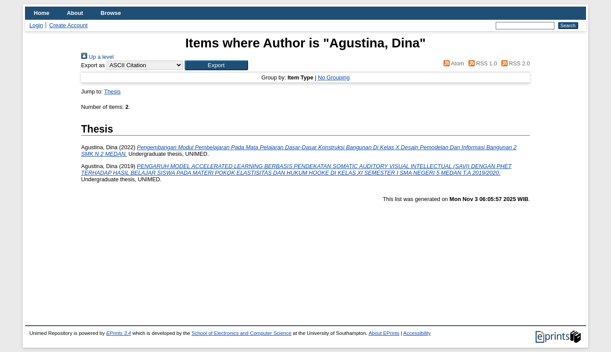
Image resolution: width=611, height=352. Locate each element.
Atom (452, 63)
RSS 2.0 (514, 63)
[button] (216, 65)
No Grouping (334, 77)
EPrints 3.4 (118, 333)
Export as (93, 65)
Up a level (97, 57)
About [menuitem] (75, 13)
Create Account (68, 25)
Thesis (112, 91)
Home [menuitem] (42, 13)
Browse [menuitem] (111, 13)
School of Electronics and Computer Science (241, 333)
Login (36, 25)
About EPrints (384, 333)
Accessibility (417, 333)
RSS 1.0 (481, 63)
